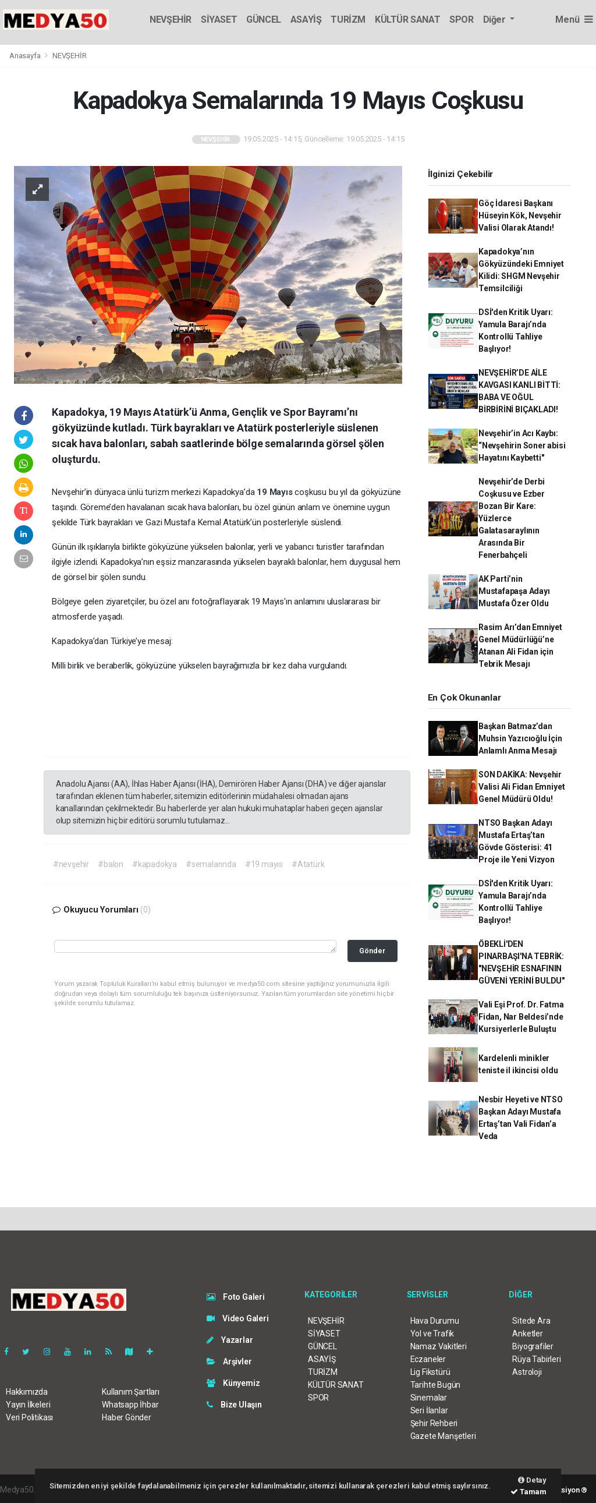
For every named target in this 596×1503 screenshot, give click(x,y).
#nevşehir (71, 864)
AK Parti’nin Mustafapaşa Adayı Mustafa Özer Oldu (514, 591)
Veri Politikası (29, 1417)
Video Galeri (237, 1318)
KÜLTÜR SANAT (407, 19)
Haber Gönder (126, 1417)
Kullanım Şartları (130, 1391)
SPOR (461, 19)
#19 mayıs (264, 864)
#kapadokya (154, 864)
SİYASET (219, 19)
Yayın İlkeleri (28, 1404)
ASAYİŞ (306, 19)
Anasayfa (25, 55)
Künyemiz (233, 1383)
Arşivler (229, 1361)
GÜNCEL (263, 19)
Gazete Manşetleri (443, 1436)
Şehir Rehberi (434, 1423)
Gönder (372, 950)
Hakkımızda (27, 1391)
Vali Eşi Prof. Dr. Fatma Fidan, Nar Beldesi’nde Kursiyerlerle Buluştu (520, 1017)
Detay (532, 1480)
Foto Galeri (236, 1297)
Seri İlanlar (429, 1410)
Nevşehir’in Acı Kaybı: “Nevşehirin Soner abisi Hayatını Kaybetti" (522, 445)
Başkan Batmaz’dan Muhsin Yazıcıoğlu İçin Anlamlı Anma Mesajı (520, 738)
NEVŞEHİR (170, 19)
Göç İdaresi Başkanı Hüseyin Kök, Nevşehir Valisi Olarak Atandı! (520, 215)
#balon (110, 864)
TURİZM (348, 19)
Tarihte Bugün (435, 1384)
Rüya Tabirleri (536, 1359)
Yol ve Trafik (432, 1333)
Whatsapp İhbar (130, 1404)
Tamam (528, 1491)
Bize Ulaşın (234, 1404)
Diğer (495, 19)
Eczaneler (428, 1359)
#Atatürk (308, 864)
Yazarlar (230, 1340)
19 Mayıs (276, 492)
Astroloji (526, 1372)
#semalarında (211, 864)
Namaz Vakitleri (438, 1346)
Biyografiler (533, 1346)
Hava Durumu (434, 1320)
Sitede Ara (531, 1320)
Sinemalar (428, 1397)
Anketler (527, 1333)
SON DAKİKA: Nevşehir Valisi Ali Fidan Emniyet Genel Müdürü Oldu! (521, 787)
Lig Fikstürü (430, 1372)
